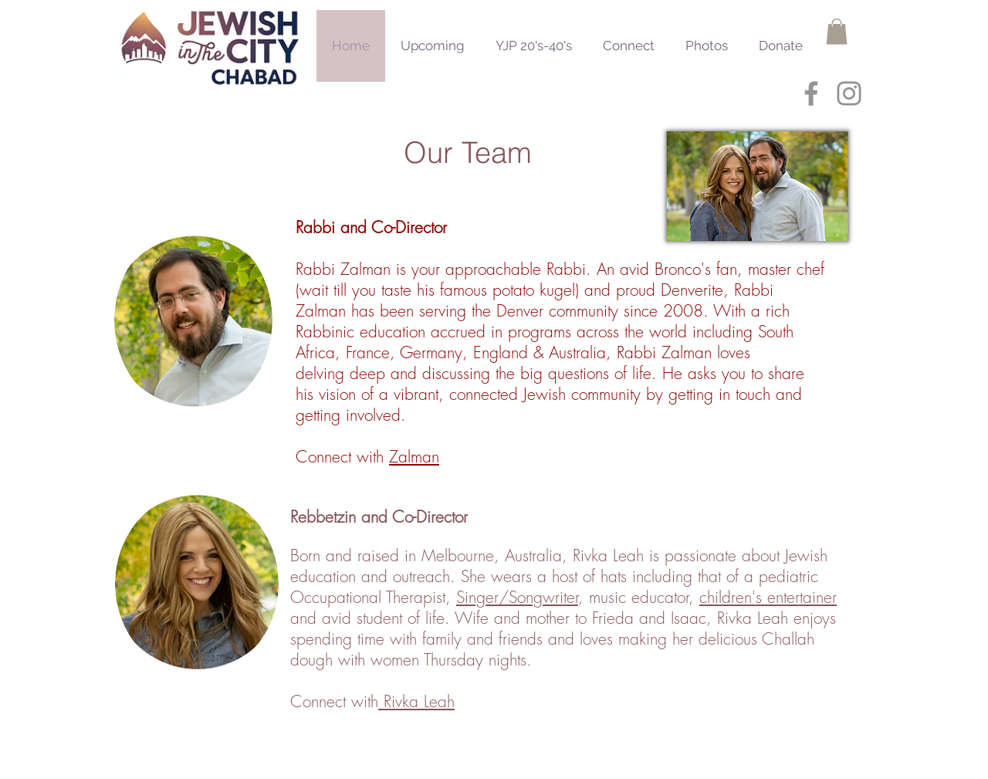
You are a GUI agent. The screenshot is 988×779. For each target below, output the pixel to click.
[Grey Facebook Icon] (811, 93)
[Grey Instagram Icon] (849, 93)
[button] (837, 31)
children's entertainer (768, 597)
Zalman (414, 456)
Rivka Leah (416, 701)
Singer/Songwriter (517, 597)
